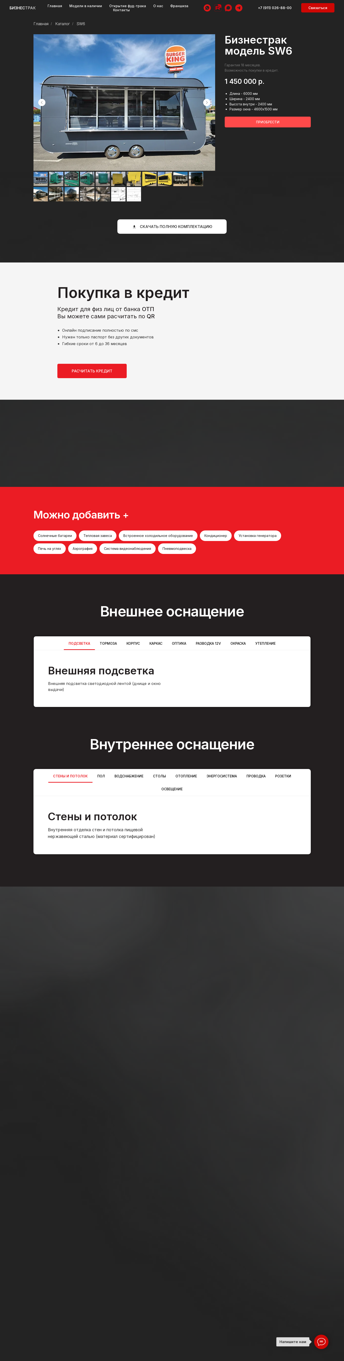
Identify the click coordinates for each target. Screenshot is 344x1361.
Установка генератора (258, 536)
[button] (317, 8)
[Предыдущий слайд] (41, 102)
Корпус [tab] (133, 643)
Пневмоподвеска (177, 549)
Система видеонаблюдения (127, 549)
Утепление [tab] (265, 643)
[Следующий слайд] (206, 102)
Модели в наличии (85, 6)
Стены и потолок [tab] (70, 776)
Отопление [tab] (186, 776)
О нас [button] (158, 6)
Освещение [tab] (172, 789)
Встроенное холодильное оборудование (158, 536)
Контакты (121, 10)
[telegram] (238, 7)
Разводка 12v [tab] (208, 643)
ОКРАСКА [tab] (238, 643)
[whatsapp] (207, 7)
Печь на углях (49, 549)
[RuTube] (217, 7)
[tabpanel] (172, 678)
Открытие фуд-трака (127, 6)
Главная (55, 6)
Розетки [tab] (283, 776)
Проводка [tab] (256, 776)
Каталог (62, 24)
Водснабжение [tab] (129, 776)
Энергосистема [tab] (222, 776)
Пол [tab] (101, 776)
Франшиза (179, 6)
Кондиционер (215, 536)
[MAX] (228, 7)
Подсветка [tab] (79, 643)
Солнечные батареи (55, 536)
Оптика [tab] (179, 643)
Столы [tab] (159, 776)
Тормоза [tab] (108, 643)
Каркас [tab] (155, 643)
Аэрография (83, 549)
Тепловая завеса (97, 536)
